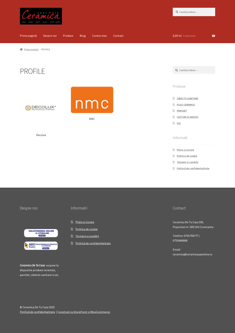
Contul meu (99, 35)
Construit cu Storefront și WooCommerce (84, 312)
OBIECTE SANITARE (187, 98)
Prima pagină (28, 35)
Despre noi (50, 35)
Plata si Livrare (185, 149)
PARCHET (182, 110)
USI (179, 123)
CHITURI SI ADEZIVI (187, 117)
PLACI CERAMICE (186, 104)
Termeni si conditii (187, 162)
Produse (68, 35)
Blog (83, 35)
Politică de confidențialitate (193, 168)
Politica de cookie (187, 156)
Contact (118, 35)
